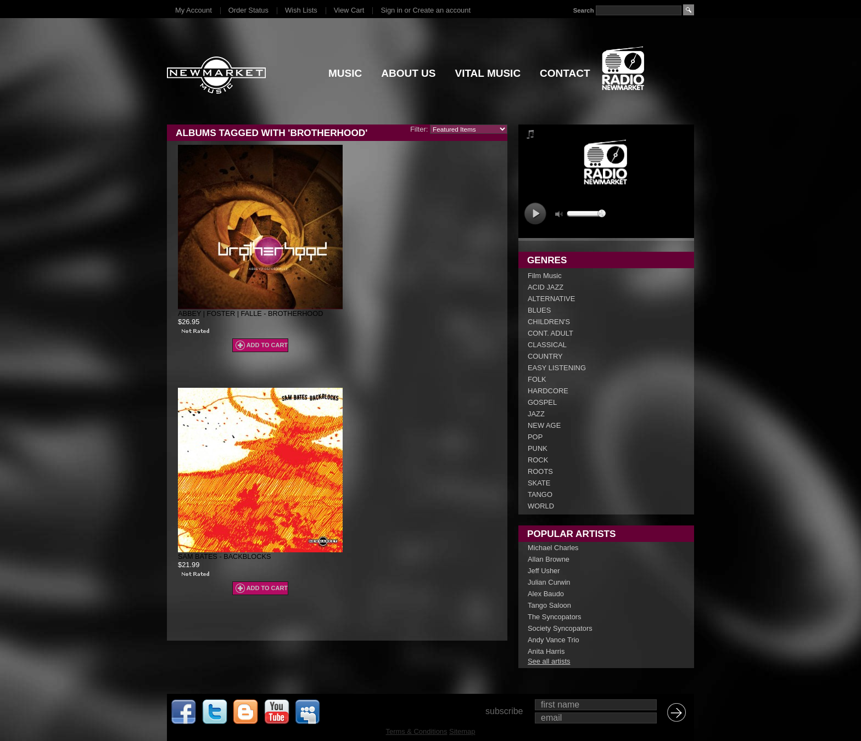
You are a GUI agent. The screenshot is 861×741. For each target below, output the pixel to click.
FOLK (537, 379)
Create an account (442, 10)
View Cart (349, 10)
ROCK (538, 460)
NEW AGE (544, 425)
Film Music (545, 275)
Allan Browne (548, 559)
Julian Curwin (549, 582)
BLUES (539, 310)
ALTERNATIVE (551, 299)
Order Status (248, 10)
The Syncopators (555, 617)
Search (583, 10)
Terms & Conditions (417, 731)
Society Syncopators (560, 628)
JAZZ (536, 414)
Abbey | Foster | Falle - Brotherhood (250, 313)
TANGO (540, 494)
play (535, 213)
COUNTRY (545, 356)
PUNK (537, 448)
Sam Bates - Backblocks (224, 556)
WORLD (541, 506)
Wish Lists (301, 10)
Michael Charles (553, 548)
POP (535, 437)
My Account (193, 10)
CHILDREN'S (549, 322)
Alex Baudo (546, 594)
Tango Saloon (549, 605)
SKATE (539, 483)
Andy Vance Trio (553, 640)
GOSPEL (542, 402)
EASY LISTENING (557, 368)
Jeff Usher (544, 571)
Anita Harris (546, 651)
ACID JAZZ (545, 287)
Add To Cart (267, 345)
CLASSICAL (547, 345)
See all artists (549, 661)
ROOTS (540, 471)
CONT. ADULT (550, 333)
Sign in (391, 10)
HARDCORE (548, 391)
